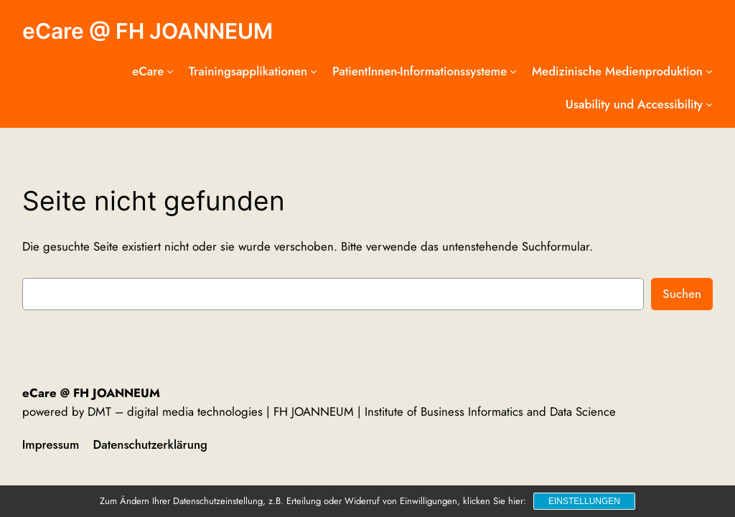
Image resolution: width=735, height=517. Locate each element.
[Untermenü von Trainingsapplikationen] (313, 71)
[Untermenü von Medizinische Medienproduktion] (709, 71)
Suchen (682, 293)
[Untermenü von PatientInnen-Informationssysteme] (513, 71)
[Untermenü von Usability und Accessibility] (709, 104)
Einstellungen (584, 501)
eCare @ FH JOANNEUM (147, 31)
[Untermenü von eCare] (170, 71)
